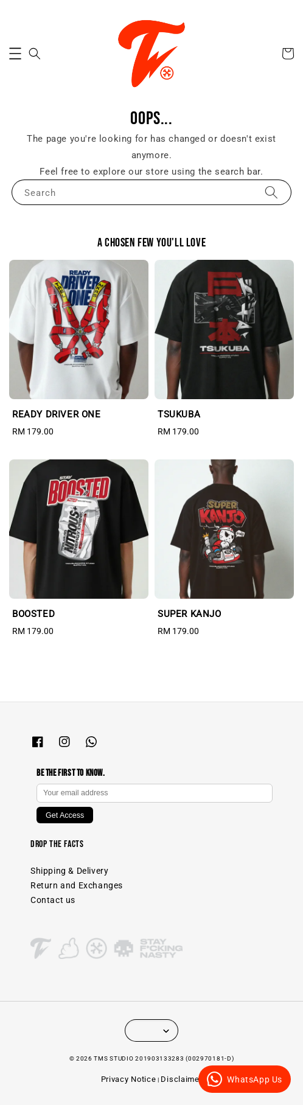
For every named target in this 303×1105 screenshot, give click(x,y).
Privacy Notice (128, 1079)
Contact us (52, 900)
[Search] (271, 192)
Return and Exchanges (76, 885)
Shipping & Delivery (69, 871)
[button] (15, 53)
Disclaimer (181, 1079)
